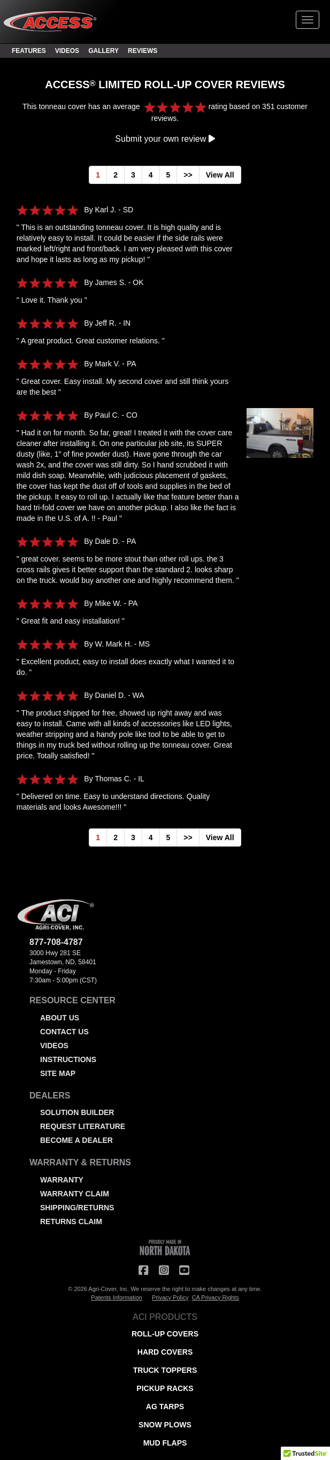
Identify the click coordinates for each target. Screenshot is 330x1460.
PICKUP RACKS (164, 1388)
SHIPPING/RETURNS (77, 1207)
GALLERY (103, 51)
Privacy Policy (170, 1297)
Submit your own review (164, 138)
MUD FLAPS (165, 1443)
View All (220, 175)
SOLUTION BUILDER (77, 1112)
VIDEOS (67, 51)
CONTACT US (64, 1031)
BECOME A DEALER (76, 1140)
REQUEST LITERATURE (82, 1126)
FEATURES (29, 51)
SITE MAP (57, 1073)
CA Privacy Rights (215, 1297)
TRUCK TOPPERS (165, 1370)
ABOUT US (59, 1017)
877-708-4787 (56, 942)
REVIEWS (142, 51)
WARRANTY (61, 1179)
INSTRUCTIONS (68, 1059)
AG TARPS (165, 1406)
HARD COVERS (165, 1352)
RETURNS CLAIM (71, 1221)
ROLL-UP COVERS (165, 1334)
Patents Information (116, 1297)
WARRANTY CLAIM (74, 1193)
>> (187, 175)
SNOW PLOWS (165, 1424)
